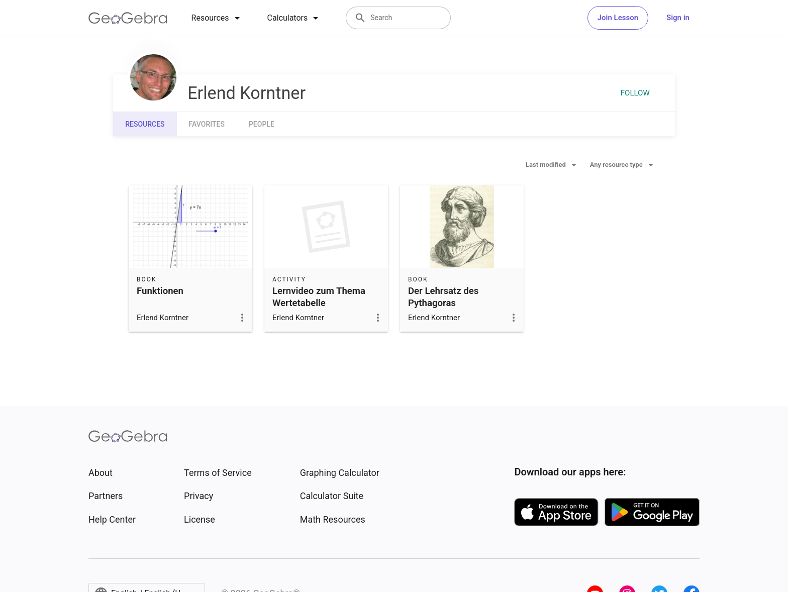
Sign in (678, 17)
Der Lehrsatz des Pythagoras (443, 297)
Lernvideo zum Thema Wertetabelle (318, 297)
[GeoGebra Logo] (127, 18)
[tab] (217, 18)
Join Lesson (618, 17)
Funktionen (160, 291)
